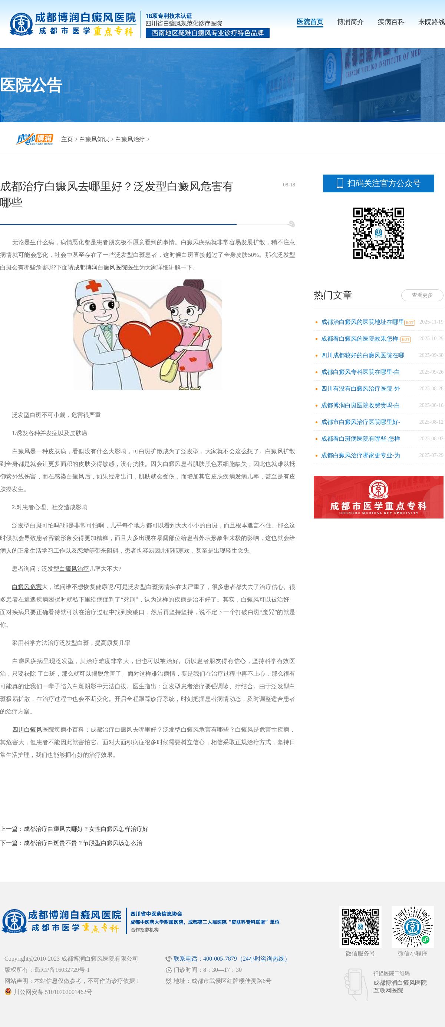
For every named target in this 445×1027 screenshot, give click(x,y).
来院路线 (431, 22)
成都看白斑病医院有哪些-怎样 (360, 438)
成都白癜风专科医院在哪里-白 (360, 372)
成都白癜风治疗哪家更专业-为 (360, 455)
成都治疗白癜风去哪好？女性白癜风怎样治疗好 (86, 829)
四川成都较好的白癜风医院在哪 (362, 355)
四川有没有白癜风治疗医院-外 (360, 388)
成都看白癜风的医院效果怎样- (360, 338)
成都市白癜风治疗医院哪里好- (360, 422)
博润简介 (350, 22)
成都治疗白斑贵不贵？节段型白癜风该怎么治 (83, 843)
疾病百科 (391, 22)
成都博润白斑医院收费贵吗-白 (360, 405)
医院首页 (310, 22)
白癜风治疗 (130, 139)
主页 (67, 139)
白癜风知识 (94, 139)
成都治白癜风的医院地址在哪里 (362, 322)
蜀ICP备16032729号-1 (62, 970)
